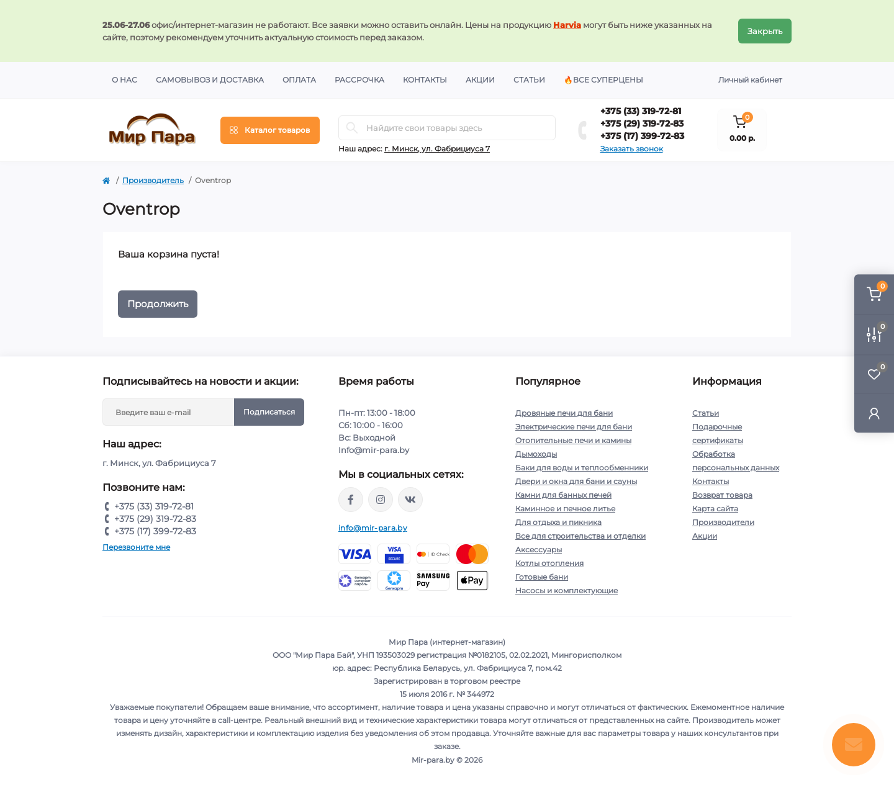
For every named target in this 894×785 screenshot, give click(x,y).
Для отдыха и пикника (558, 522)
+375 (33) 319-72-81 (640, 111)
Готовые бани (541, 576)
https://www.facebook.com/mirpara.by (351, 500)
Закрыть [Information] (764, 31)
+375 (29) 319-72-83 (642, 123)
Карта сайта (715, 508)
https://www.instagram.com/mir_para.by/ (380, 500)
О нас (124, 79)
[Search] (352, 127)
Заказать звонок (631, 148)
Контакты (425, 79)
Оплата (299, 79)
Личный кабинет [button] (750, 79)
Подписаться (269, 411)
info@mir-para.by (372, 527)
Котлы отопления (549, 563)
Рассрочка (359, 79)
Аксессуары (538, 549)
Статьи (529, 79)
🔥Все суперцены (603, 79)
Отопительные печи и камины (573, 440)
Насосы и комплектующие (566, 590)
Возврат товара (722, 495)
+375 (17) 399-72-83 (642, 135)
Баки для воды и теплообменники (581, 467)
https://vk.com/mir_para (410, 500)
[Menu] (270, 130)
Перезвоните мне (136, 547)
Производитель (153, 180)
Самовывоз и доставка (210, 79)
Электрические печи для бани (573, 426)
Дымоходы (536, 454)
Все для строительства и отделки (580, 536)
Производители (723, 522)
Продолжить (157, 304)
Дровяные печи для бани (564, 413)
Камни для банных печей (563, 495)
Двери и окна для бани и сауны (576, 481)
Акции (480, 79)
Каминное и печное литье (565, 508)
